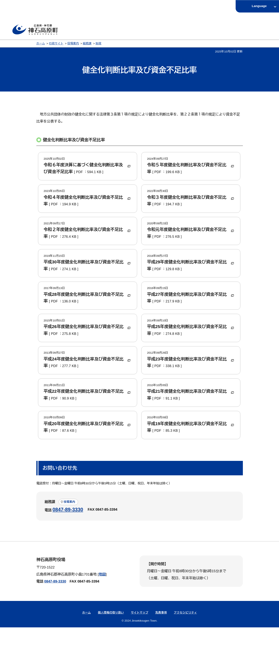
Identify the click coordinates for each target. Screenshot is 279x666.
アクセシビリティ (185, 651)
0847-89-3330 (67, 548)
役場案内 (73, 43)
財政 (98, 43)
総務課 (87, 43)
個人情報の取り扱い (111, 651)
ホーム (40, 43)
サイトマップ (139, 651)
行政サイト (56, 43)
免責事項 (161, 651)
